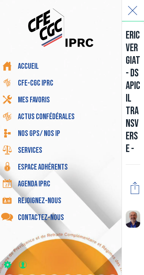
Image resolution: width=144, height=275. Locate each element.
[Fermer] (132, 10)
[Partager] (135, 187)
